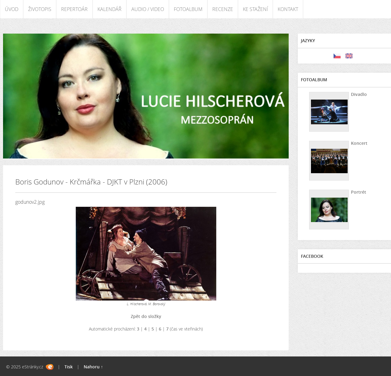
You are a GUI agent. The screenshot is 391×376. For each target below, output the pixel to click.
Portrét (358, 192)
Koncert (359, 143)
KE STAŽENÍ (255, 9)
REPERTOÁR (74, 9)
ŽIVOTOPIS (39, 9)
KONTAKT (288, 9)
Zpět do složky (146, 316)
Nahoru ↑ (93, 367)
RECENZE (222, 9)
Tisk (68, 367)
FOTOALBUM (188, 9)
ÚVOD (11, 9)
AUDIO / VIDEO (147, 9)
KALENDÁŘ (109, 9)
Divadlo (359, 94)
